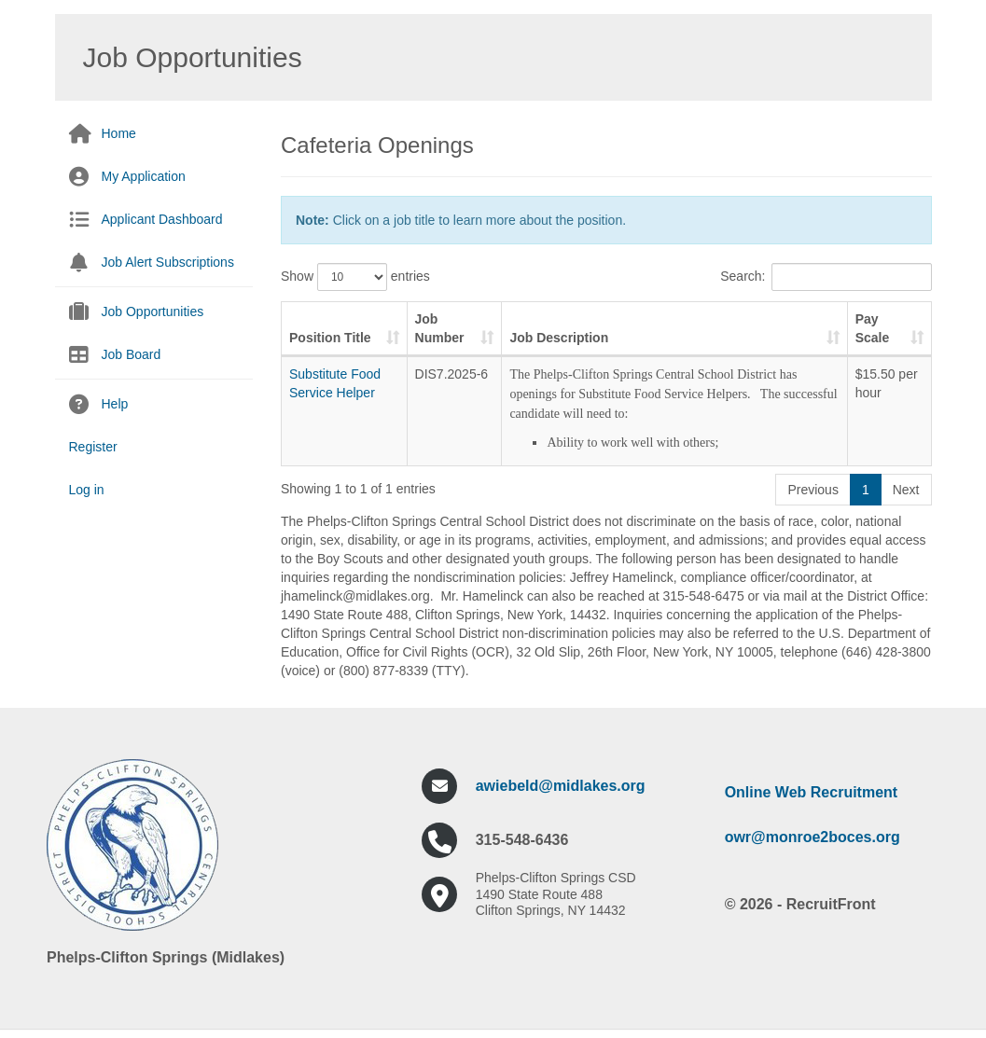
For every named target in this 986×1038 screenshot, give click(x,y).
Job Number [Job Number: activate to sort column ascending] (440, 328)
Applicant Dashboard (162, 219)
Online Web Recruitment (811, 792)
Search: (825, 277)
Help (115, 403)
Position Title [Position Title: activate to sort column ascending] (330, 337)
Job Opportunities (153, 311)
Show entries (355, 277)
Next (906, 489)
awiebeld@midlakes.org (561, 786)
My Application (144, 176)
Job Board (131, 354)
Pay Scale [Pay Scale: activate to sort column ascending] (872, 328)
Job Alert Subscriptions (168, 262)
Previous (812, 489)
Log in (86, 489)
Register (93, 446)
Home (119, 133)
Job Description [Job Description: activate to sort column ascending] (558, 337)
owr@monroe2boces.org (812, 837)
